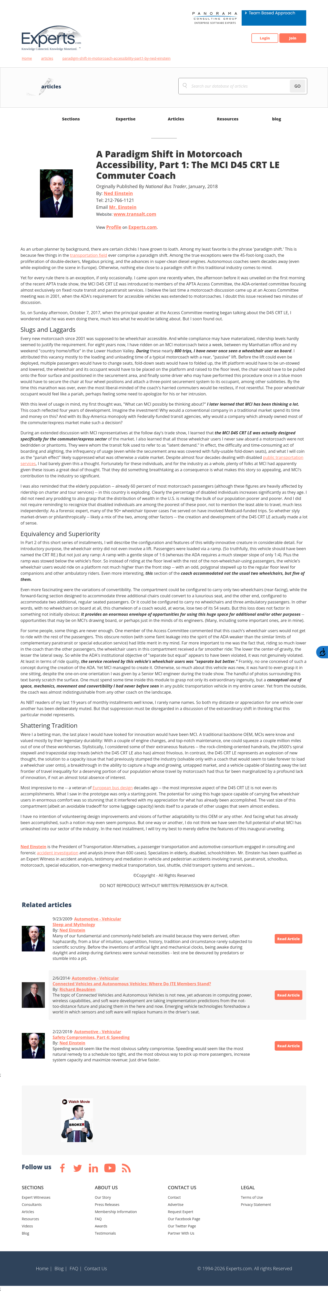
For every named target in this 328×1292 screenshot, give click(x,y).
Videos (27, 1226)
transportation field (88, 255)
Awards (101, 1226)
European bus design (113, 788)
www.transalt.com (135, 214)
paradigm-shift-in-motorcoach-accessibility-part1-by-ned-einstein (116, 58)
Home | (44, 1268)
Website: (126, 214)
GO (297, 86)
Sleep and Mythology (74, 924)
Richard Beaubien (77, 989)
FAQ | (76, 1268)
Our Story (103, 1197)
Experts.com (142, 227)
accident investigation (57, 853)
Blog (25, 1233)
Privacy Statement (256, 1204)
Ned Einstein (118, 193)
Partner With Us (181, 1233)
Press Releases (107, 1204)
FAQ (98, 1218)
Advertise (175, 1204)
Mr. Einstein (122, 207)
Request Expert (180, 1211)
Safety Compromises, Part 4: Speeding (91, 1037)
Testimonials (105, 1233)
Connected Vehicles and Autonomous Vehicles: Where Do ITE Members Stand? (132, 984)
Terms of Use (252, 1197)
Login (255, 38)
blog (276, 119)
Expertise (126, 119)
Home (27, 58)
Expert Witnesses (36, 1197)
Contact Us (95, 1268)
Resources (227, 119)
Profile (113, 227)
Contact (174, 1197)
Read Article (284, 938)
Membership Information (116, 1211)
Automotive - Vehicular (97, 919)
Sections (71, 119)
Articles (176, 119)
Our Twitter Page (182, 1226)
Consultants (32, 1204)
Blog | (61, 1268)
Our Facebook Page (184, 1218)
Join (289, 38)
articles (47, 58)
